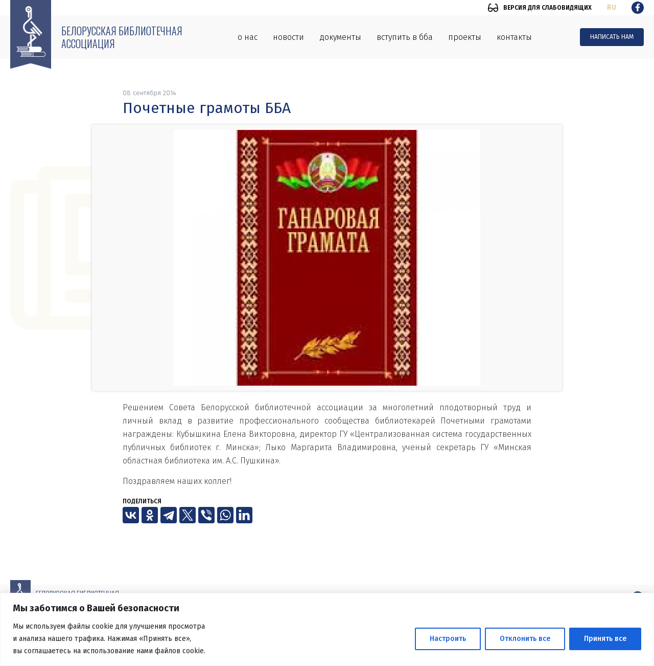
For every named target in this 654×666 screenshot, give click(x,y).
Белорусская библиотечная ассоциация (121, 37)
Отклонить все (525, 638)
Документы (340, 37)
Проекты (464, 37)
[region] (327, 629)
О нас (248, 37)
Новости (288, 37)
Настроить (448, 638)
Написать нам (612, 36)
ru (611, 7)
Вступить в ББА (405, 37)
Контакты (514, 37)
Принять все (605, 638)
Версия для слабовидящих (547, 8)
